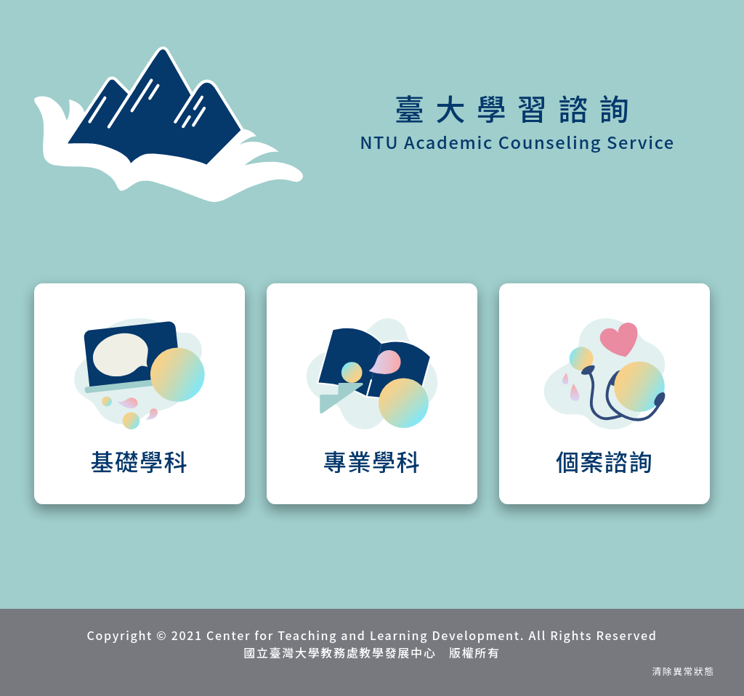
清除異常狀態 (683, 671)
